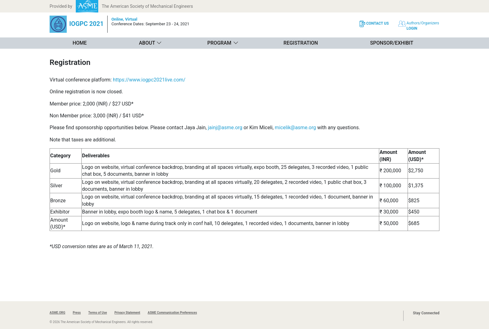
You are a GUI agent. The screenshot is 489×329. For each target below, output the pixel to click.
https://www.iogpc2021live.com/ (149, 80)
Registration (300, 43)
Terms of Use (97, 312)
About (147, 43)
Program (219, 43)
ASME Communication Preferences (172, 312)
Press (77, 312)
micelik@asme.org (295, 127)
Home (80, 43)
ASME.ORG (57, 312)
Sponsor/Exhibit (391, 43)
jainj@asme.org (225, 127)
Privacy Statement (127, 312)
